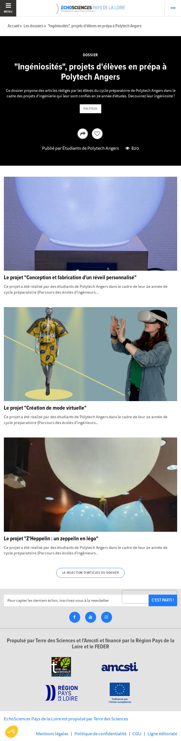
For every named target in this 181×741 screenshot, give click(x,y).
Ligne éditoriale (162, 733)
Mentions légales (52, 733)
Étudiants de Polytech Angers (90, 148)
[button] (11, 731)
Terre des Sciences (110, 718)
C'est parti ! (163, 600)
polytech (90, 109)
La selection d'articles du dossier (90, 573)
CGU (136, 733)
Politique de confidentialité (100, 733)
